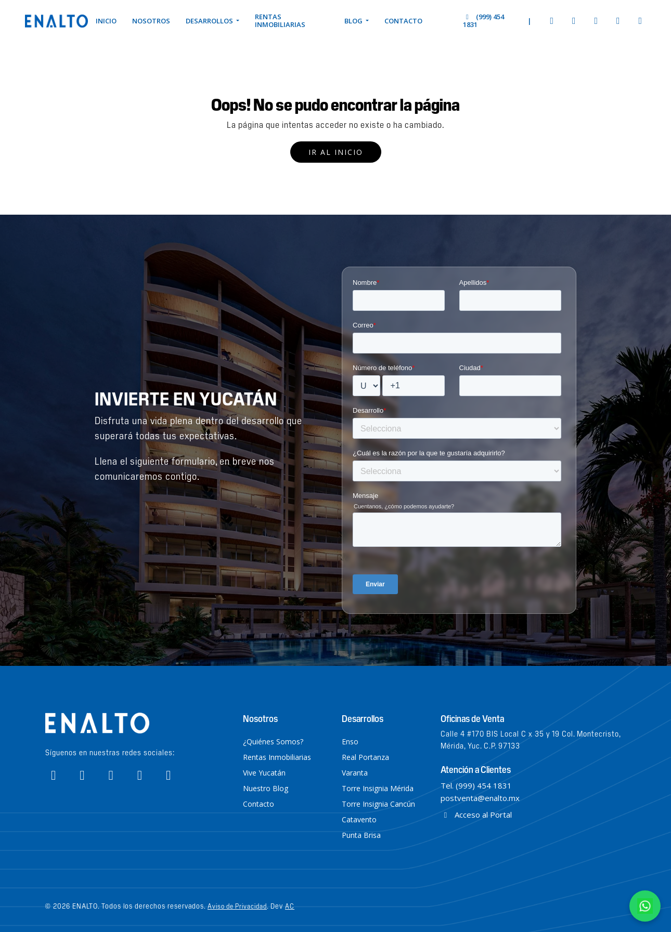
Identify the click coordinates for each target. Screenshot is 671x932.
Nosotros (151, 20)
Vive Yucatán (264, 773)
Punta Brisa (361, 835)
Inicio (106, 20)
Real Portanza (365, 757)
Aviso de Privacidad (237, 905)
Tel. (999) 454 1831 (476, 785)
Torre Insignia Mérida (378, 788)
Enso (350, 741)
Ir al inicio (335, 152)
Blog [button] (354, 20)
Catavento (359, 819)
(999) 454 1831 (483, 20)
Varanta (355, 773)
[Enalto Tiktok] (618, 21)
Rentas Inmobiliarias (280, 20)
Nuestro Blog (265, 788)
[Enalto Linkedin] (641, 21)
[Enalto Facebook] (552, 21)
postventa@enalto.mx (480, 798)
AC (289, 905)
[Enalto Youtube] (596, 21)
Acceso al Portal (476, 814)
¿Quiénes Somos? (273, 741)
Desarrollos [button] (210, 20)
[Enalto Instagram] (574, 21)
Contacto (403, 20)
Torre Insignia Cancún (378, 804)
